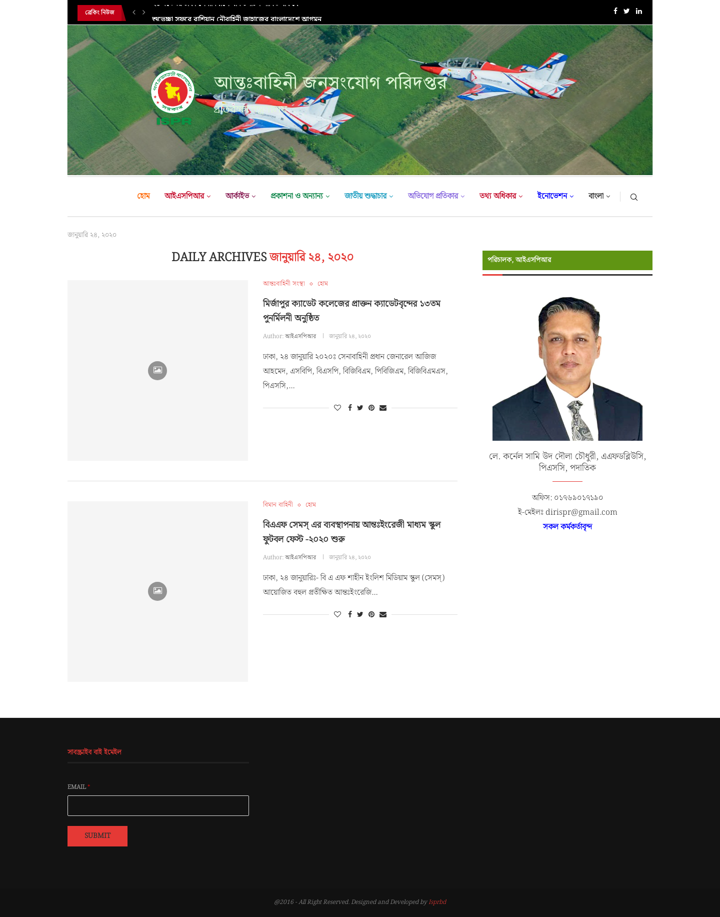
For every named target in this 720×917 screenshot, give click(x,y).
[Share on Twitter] (360, 408)
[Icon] (157, 370)
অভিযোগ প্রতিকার (433, 196)
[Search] (634, 197)
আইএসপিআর (184, 196)
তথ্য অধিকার (498, 196)
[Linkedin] (639, 13)
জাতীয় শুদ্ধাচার (365, 196)
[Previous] (134, 13)
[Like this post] (337, 408)
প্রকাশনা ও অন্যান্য (296, 196)
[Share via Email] (383, 408)
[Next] (144, 13)
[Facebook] (615, 13)
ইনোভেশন (552, 196)
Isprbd (437, 902)
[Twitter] (626, 13)
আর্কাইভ (237, 196)
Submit (97, 835)
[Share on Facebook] (350, 408)
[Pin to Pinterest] (371, 408)
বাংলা (596, 196)
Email (79, 787)
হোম (143, 196)
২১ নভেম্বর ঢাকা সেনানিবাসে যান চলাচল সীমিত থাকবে (225, 13)
